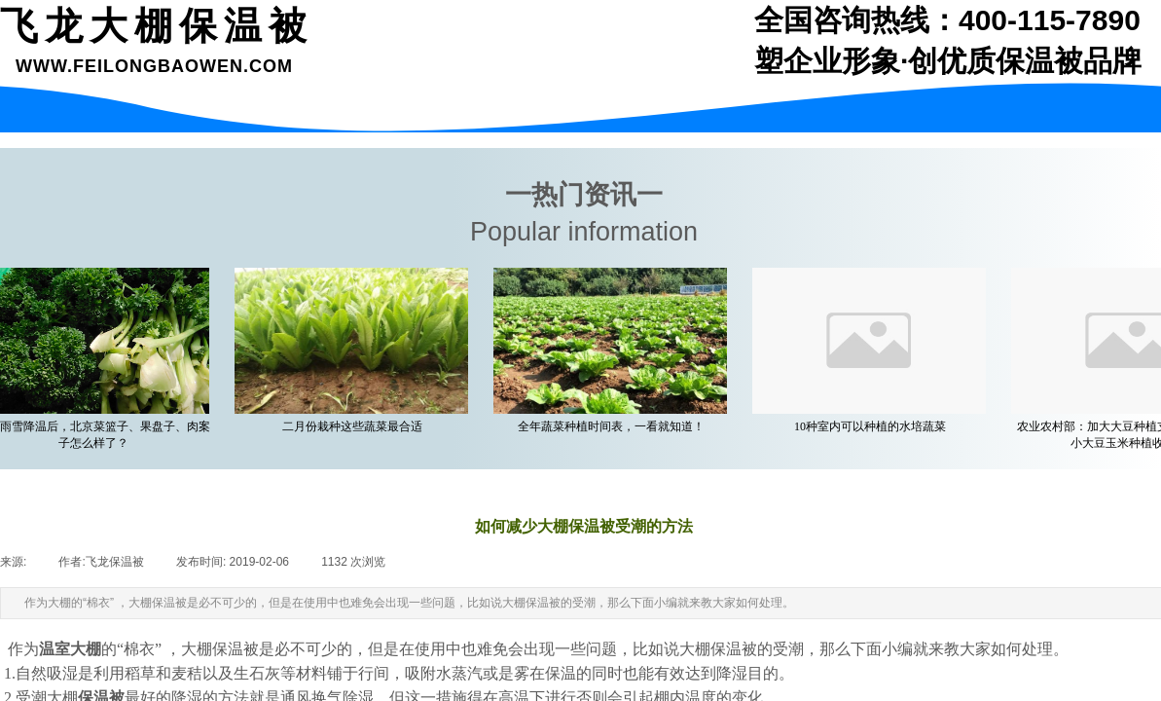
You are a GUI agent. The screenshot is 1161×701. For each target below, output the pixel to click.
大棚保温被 (220, 649)
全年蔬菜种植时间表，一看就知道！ (615, 426)
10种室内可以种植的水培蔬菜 (874, 426)
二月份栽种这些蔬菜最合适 (356, 426)
